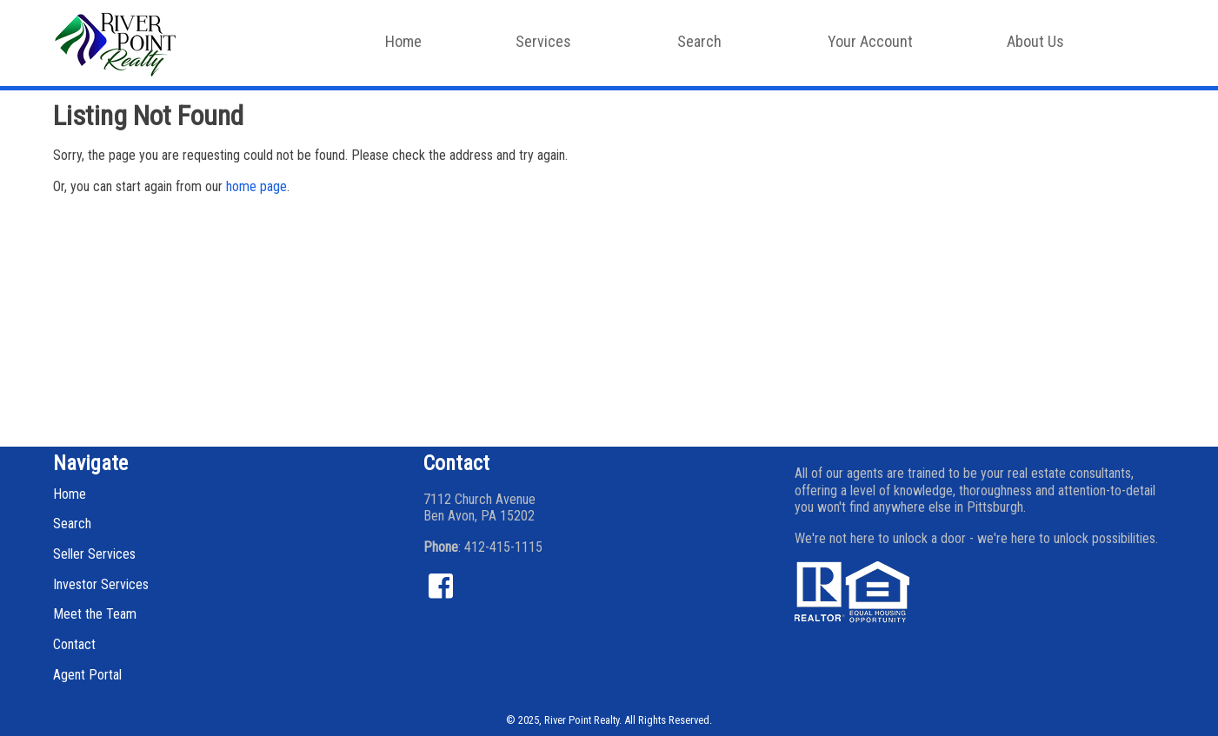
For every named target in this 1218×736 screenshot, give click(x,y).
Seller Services (94, 554)
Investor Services (101, 584)
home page (256, 186)
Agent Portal (87, 674)
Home (403, 41)
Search (707, 47)
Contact (74, 644)
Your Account (870, 41)
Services (552, 47)
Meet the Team (94, 614)
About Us (1044, 47)
